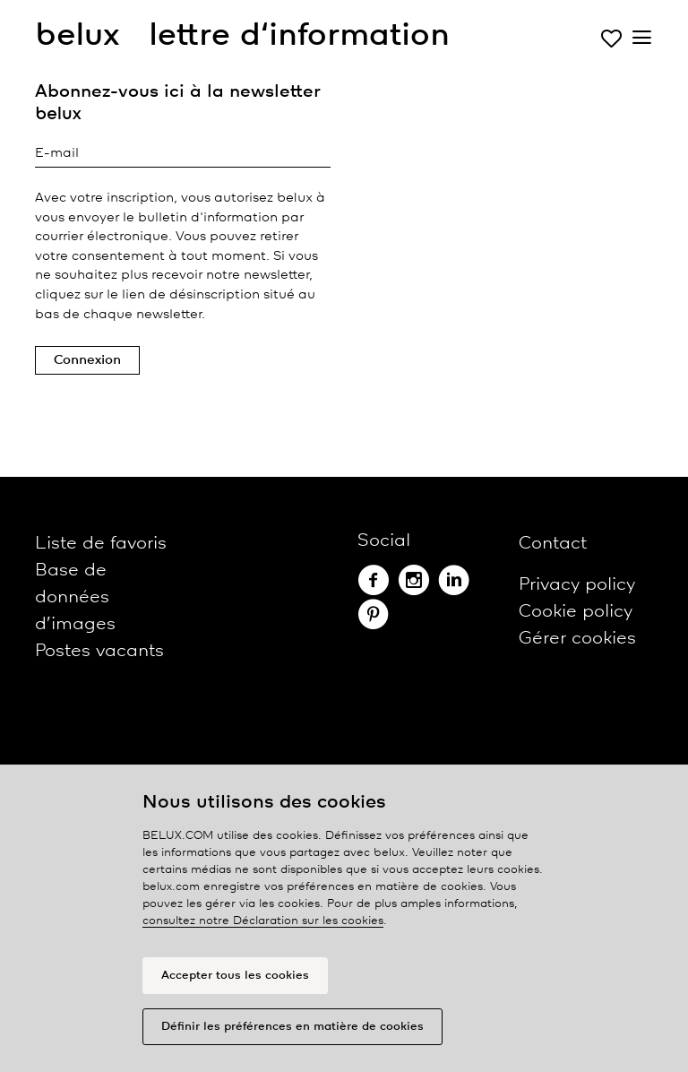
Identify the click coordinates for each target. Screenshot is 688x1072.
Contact (553, 543)
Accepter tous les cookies (235, 975)
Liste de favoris (101, 543)
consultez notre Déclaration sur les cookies (262, 921)
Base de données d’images (75, 597)
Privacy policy (577, 584)
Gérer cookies (577, 638)
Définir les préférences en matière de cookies (292, 1027)
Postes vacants (99, 651)
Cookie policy (575, 611)
